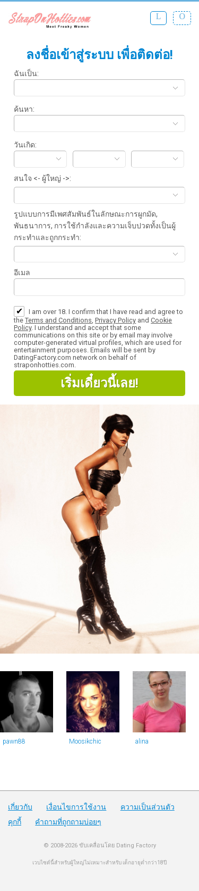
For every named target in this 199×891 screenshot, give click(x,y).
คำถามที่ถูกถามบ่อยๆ (68, 822)
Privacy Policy (115, 320)
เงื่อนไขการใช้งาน (76, 807)
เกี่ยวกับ (20, 807)
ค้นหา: (24, 109)
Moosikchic (85, 741)
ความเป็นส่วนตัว (147, 807)
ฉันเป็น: (26, 73)
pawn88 (14, 741)
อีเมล (22, 272)
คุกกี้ (14, 822)
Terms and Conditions (58, 320)
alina (142, 741)
